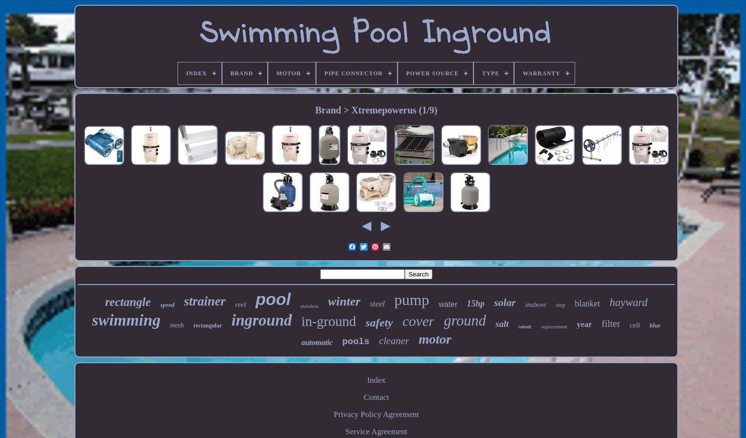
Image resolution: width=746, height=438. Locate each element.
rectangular (207, 325)
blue (655, 325)
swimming (126, 320)
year (584, 324)
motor (435, 339)
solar (504, 302)
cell (635, 325)
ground (465, 320)
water (448, 304)
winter (344, 301)
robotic (525, 326)
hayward (628, 302)
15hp (475, 303)
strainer (205, 301)
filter (610, 323)
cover (418, 321)
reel (240, 304)
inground (261, 320)
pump (411, 299)
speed (167, 304)
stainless (309, 306)
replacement (554, 326)
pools (355, 341)
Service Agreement (377, 431)
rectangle (128, 301)
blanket (587, 303)
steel (377, 303)
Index (376, 380)
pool (273, 299)
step (560, 305)
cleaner (394, 340)
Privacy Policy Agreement (376, 414)
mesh (177, 325)
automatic (317, 342)
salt (501, 324)
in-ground (329, 321)
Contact (376, 397)
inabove (535, 304)
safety (379, 322)
